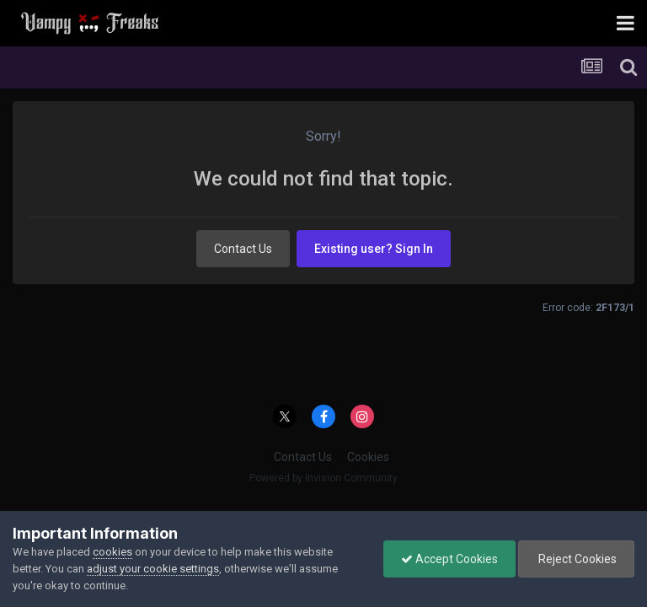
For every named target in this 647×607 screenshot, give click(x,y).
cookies (112, 551)
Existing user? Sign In (373, 248)
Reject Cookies (576, 559)
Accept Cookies (449, 559)
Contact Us (243, 248)
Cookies (368, 457)
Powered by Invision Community (323, 478)
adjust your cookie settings (153, 568)
